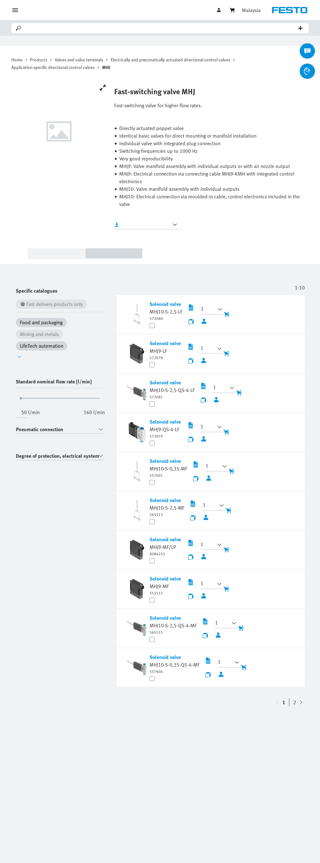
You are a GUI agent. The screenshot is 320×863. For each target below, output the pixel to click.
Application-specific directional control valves (53, 67)
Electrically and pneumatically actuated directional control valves (170, 59)
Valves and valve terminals (79, 59)
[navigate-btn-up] (301, 702)
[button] (208, 309)
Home (16, 59)
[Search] (161, 28)
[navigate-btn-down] (277, 702)
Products (38, 59)
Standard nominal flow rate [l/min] (54, 381)
